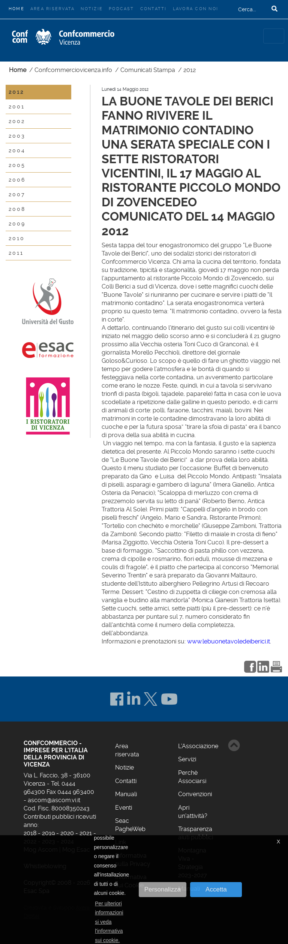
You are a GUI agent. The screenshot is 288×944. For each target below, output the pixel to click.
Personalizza (162, 889)
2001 (17, 107)
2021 (86, 833)
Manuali (126, 794)
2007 (17, 194)
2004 (17, 150)
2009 (17, 224)
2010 (17, 238)
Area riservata (52, 8)
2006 (17, 180)
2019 (48, 833)
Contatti (153, 8)
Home (18, 8)
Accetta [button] (216, 889)
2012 (189, 70)
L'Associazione (198, 746)
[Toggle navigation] (273, 36)
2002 (17, 121)
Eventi (123, 807)
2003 (17, 136)
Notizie (92, 8)
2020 (67, 833)
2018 (30, 833)
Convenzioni (195, 794)
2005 (17, 165)
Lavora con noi (195, 8)
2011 (16, 253)
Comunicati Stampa (147, 70)
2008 (17, 209)
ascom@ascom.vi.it (54, 800)
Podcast (121, 8)
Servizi (187, 759)
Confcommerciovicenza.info (73, 70)
